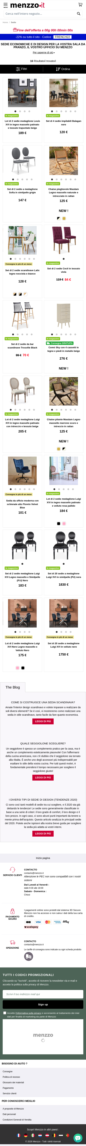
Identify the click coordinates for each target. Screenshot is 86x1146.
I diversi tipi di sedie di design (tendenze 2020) (43, 799)
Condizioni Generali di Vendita (17, 1120)
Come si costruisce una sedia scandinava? (43, 702)
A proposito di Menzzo (13, 1109)
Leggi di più (43, 721)
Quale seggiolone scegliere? (43, 743)
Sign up (43, 1004)
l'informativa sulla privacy (28, 1013)
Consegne (8, 1071)
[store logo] (44, 4)
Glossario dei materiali (13, 1082)
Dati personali (9, 1114)
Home (5, 22)
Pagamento (8, 1088)
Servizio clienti (9, 1093)
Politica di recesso (11, 1077)
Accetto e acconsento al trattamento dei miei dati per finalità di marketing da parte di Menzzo (41, 1014)
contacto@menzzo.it (34, 944)
